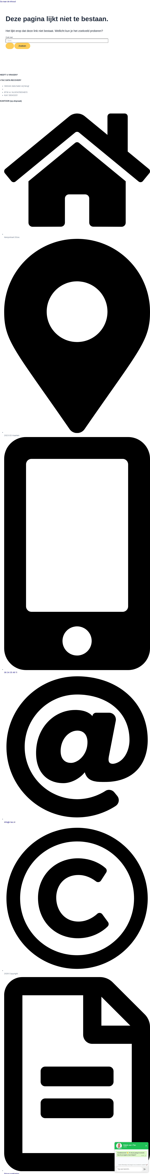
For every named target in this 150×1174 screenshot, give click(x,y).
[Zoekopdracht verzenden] (10, 46)
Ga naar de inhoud (8, 1)
